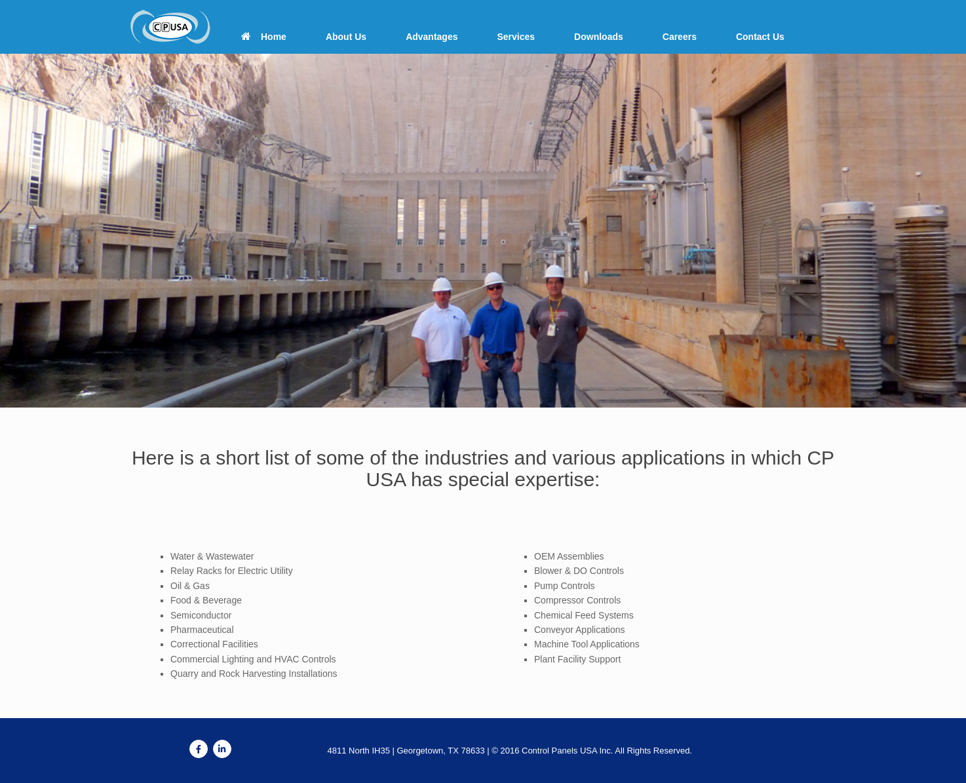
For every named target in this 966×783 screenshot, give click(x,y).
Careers (680, 36)
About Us (346, 36)
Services (516, 36)
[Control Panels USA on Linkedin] (222, 749)
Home (263, 36)
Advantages (431, 36)
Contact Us (760, 36)
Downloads (598, 36)
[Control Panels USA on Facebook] (198, 749)
